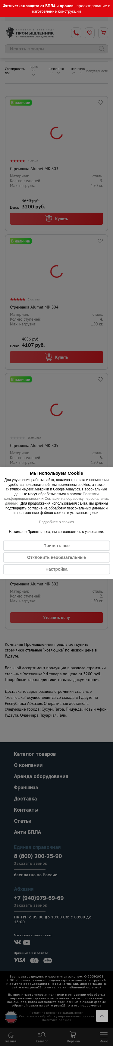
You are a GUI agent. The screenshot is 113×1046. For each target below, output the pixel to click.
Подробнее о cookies (56, 522)
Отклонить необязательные (56, 557)
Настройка (56, 569)
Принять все (56, 545)
